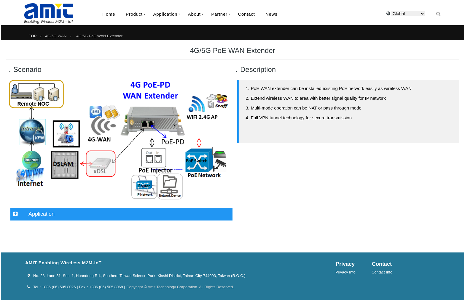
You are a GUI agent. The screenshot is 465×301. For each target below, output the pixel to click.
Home (108, 14)
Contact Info (382, 272)
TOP (32, 36)
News (271, 14)
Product (134, 14)
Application (165, 14)
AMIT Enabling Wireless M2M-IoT (48, 13)
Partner (219, 14)
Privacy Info (345, 272)
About (194, 14)
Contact (246, 14)
